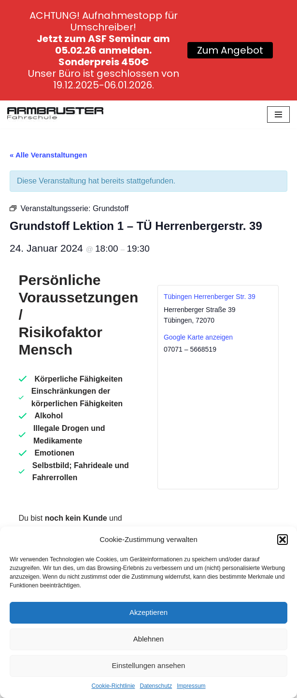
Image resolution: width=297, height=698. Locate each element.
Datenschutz (156, 686)
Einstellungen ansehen (148, 665)
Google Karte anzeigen (198, 337)
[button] (282, 539)
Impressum (191, 686)
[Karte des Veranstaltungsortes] (218, 421)
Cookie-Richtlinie (113, 686)
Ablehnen (148, 639)
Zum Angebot (230, 50)
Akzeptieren (148, 612)
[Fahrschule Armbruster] (55, 114)
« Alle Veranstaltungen (48, 155)
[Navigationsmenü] (278, 114)
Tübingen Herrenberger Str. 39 (209, 296)
